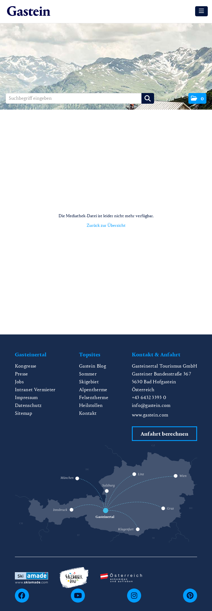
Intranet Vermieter (35, 390)
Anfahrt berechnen (164, 434)
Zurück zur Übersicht (106, 225)
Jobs (19, 382)
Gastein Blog (92, 366)
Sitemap (23, 413)
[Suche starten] (147, 98)
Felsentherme (93, 397)
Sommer (88, 374)
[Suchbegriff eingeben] (80, 98)
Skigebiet (89, 382)
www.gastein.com (150, 415)
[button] (197, 98)
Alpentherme (93, 390)
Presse (21, 374)
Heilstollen (91, 405)
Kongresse (26, 366)
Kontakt (87, 413)
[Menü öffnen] (201, 11)
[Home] (28, 11)
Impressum (26, 397)
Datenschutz (28, 405)
